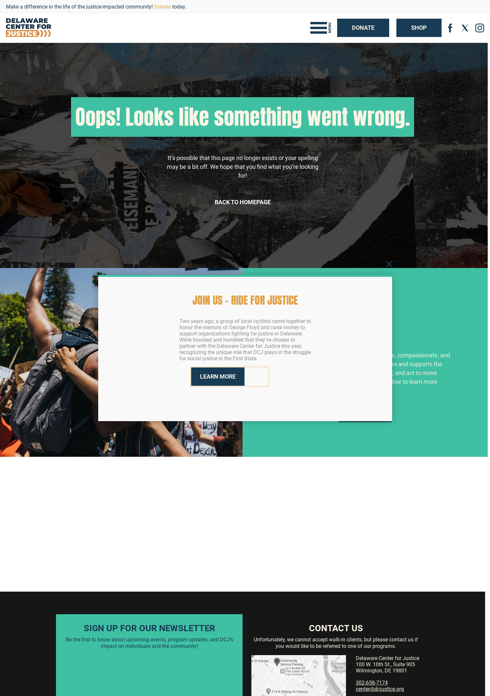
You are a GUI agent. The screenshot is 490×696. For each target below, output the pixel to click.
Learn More (365, 423)
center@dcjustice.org (380, 689)
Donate (162, 7)
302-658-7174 (372, 683)
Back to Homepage (243, 202)
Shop (419, 27)
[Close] (389, 263)
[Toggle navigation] (320, 28)
